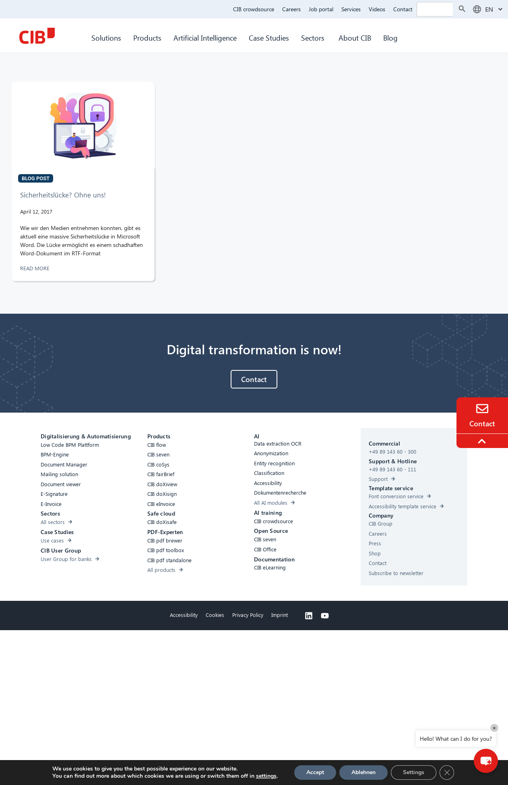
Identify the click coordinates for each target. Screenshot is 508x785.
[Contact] (482, 409)
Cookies (215, 614)
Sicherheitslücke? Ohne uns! (63, 194)
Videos (377, 9)
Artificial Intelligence (205, 38)
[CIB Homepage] (37, 36)
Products (147, 38)
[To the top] (483, 441)
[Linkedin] (309, 616)
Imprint (279, 614)
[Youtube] (325, 616)
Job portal (321, 9)
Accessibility (184, 614)
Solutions (106, 38)
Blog (390, 38)
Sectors (313, 38)
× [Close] (494, 728)
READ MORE (35, 268)
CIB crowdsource (253, 9)
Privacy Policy (247, 614)
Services (351, 9)
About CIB (355, 38)
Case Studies (269, 38)
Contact (403, 9)
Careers (291, 9)
